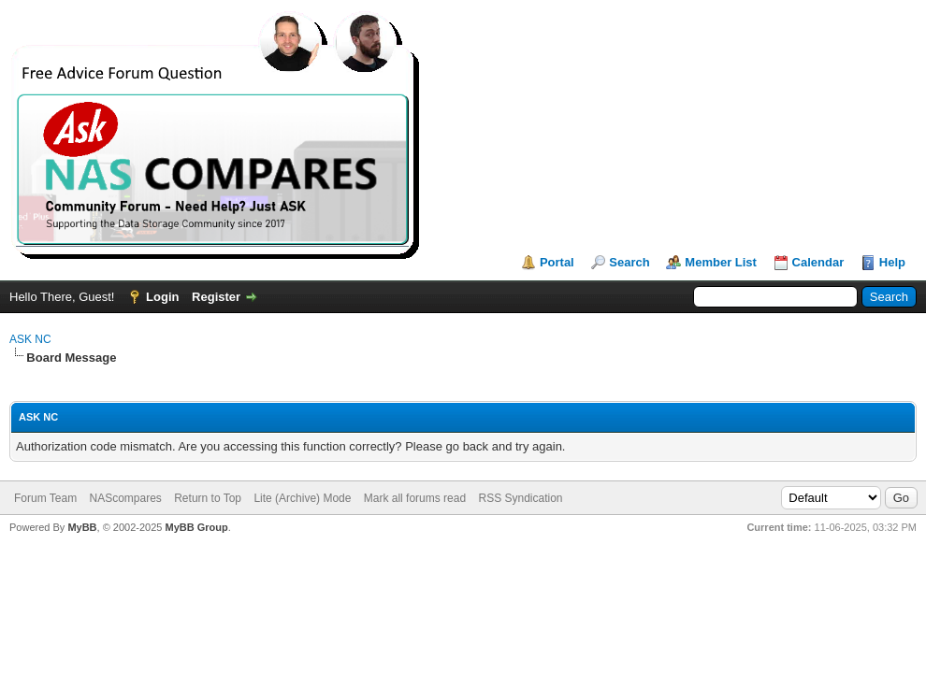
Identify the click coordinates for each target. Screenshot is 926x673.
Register (216, 297)
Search (629, 262)
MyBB (81, 527)
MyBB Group (196, 527)
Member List (721, 262)
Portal (557, 262)
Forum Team (45, 498)
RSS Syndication (520, 498)
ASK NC (30, 339)
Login (162, 297)
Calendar (818, 262)
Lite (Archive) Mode (302, 498)
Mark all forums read (415, 498)
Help (892, 262)
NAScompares (125, 498)
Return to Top (207, 498)
